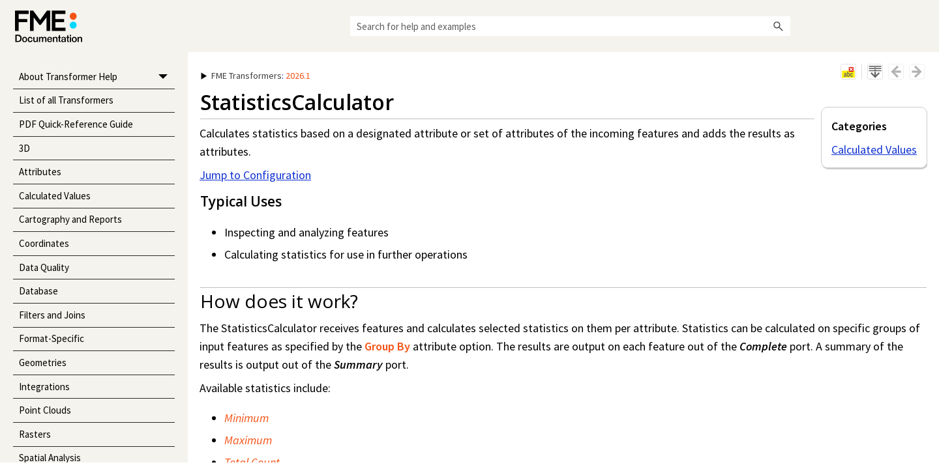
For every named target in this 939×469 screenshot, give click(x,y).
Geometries (43, 362)
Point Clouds (45, 410)
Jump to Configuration (255, 174)
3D (24, 148)
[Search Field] (570, 26)
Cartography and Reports (70, 219)
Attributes (40, 171)
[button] (778, 26)
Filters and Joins (52, 315)
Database (38, 291)
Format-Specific (51, 338)
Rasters (35, 434)
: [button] (255, 75)
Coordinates (44, 243)
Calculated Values (55, 196)
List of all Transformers (66, 100)
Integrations (44, 386)
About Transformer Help (97, 77)
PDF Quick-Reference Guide (76, 124)
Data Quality (44, 267)
